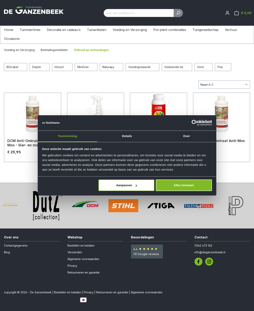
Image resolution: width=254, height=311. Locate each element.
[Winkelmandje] (243, 13)
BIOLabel (16, 67)
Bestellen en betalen (80, 245)
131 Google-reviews (146, 254)
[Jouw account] (227, 13)
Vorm (203, 67)
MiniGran (86, 67)
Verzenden (74, 252)
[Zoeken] (178, 13)
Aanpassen (126, 185)
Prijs (223, 67)
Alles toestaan (184, 185)
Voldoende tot (177, 67)
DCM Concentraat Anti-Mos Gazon (220, 143)
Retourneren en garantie (83, 272)
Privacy (72, 265)
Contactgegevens (16, 245)
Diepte (39, 67)
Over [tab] (186, 136)
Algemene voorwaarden (83, 259)
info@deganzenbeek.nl (209, 252)
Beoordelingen (142, 237)
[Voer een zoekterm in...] (139, 13)
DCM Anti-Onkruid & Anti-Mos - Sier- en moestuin (29, 143)
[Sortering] (224, 85)
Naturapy (111, 67)
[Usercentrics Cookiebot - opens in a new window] (194, 123)
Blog (7, 252)
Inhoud (62, 67)
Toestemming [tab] (67, 136)
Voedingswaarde (142, 67)
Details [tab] (127, 136)
